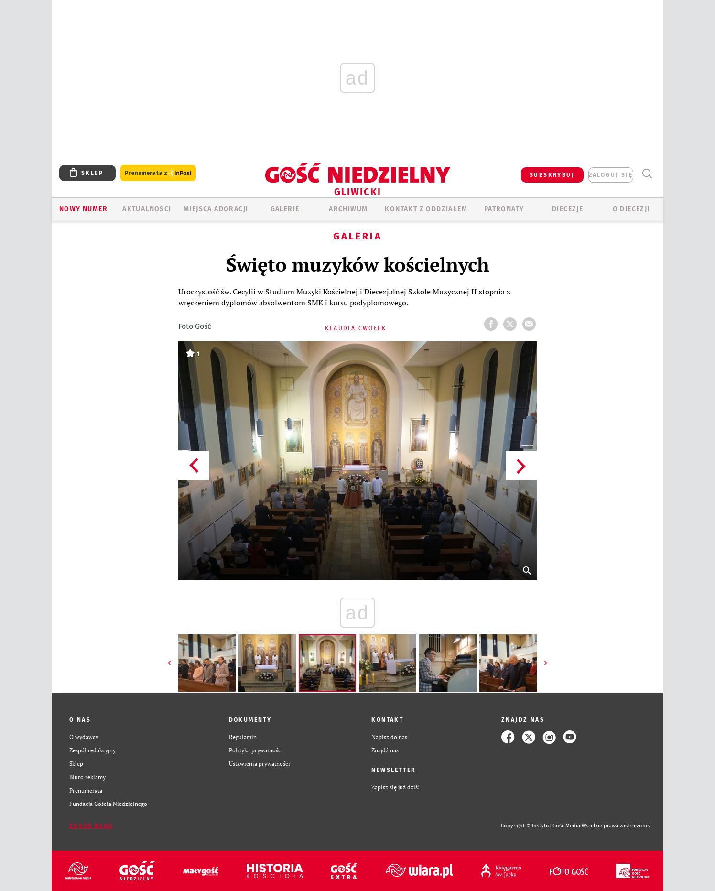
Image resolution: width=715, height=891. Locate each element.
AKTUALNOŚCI (146, 209)
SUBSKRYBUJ (552, 175)
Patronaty (504, 209)
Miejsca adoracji (216, 209)
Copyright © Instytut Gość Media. (541, 826)
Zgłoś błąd (91, 826)
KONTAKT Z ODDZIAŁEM (426, 209)
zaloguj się (611, 175)
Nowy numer (83, 209)
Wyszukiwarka (647, 174)
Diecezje (567, 209)
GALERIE (285, 209)
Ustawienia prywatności (259, 763)
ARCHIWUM (348, 209)
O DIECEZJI (631, 209)
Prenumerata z (158, 173)
